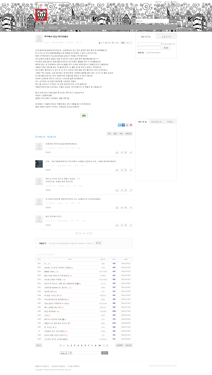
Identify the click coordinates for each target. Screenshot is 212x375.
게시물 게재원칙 (74, 366)
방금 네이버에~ (50, 311)
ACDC (103, 315)
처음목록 (119, 345)
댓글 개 (41, 136)
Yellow (103, 331)
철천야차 (103, 307)
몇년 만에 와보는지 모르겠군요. (57, 275)
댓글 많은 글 (156, 121)
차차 (103, 291)
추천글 (169, 121)
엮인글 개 (51, 136)
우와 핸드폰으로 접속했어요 (55, 299)
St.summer (103, 303)
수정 (109, 133)
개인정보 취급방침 (58, 366)
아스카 (103, 283)
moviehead (103, 339)
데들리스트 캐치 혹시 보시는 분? (57, 323)
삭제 (121, 133)
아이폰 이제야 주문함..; (53, 279)
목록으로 (128, 133)
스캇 (103, 335)
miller (103, 263)
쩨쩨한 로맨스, (50, 271)
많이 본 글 (142, 121)
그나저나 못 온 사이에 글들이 (56, 339)
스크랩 (115, 43)
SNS (173, 2)
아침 (103, 267)
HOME (41, 27)
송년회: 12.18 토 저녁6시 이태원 (57, 267)
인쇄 (108, 43)
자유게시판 (53, 27)
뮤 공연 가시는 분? (51, 295)
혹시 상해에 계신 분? (52, 307)
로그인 (167, 2)
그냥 (46, 315)
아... (46, 263)
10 (100, 346)
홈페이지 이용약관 (42, 366)
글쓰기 (39, 345)
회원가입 (158, 2)
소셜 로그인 (166, 36)
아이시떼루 (103, 271)
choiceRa (103, 311)
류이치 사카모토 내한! (53, 319)
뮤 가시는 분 (49, 327)
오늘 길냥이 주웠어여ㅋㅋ (54, 303)
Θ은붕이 (103, 275)
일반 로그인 (146, 36)
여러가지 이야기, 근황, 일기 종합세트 (59, 283)
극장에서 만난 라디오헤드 (54, 331)
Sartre (103, 287)
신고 (101, 43)
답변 (115, 133)
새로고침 (128, 345)
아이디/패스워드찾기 (153, 53)
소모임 (64, 27)
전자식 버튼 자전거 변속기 (55, 335)
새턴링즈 (103, 295)
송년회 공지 (49, 291)
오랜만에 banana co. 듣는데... (56, 287)
